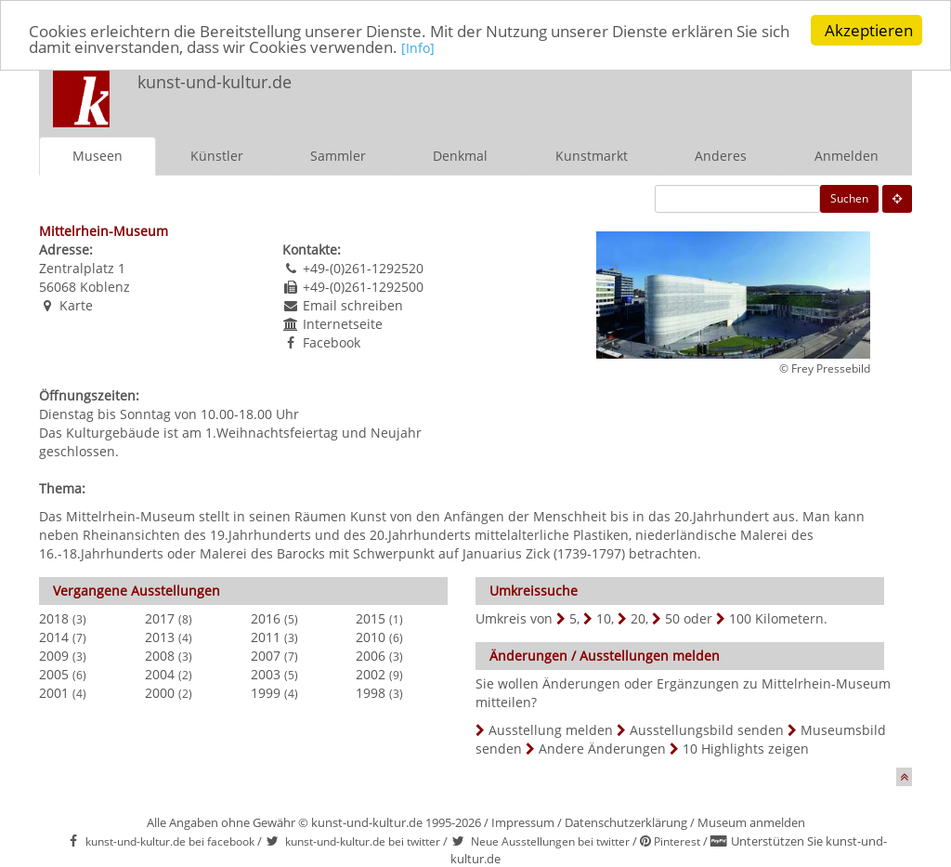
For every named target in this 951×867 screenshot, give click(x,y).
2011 (265, 637)
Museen (97, 155)
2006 (370, 655)
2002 (370, 674)
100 (740, 618)
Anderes (721, 155)
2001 (54, 693)
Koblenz (105, 287)
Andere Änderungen (602, 748)
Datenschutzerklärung (626, 822)
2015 (370, 618)
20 (638, 618)
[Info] (418, 48)
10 (603, 618)
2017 (160, 618)
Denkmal (460, 155)
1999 (265, 693)
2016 (265, 618)
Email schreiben (353, 305)
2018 (54, 618)
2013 (160, 637)
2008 (160, 655)
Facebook (331, 342)
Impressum (522, 822)
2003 (265, 674)
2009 (54, 655)
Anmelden (846, 155)
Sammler (338, 155)
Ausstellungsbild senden (707, 730)
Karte (76, 305)
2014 (54, 637)
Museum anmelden (751, 822)
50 (672, 618)
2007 (265, 655)
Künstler (216, 155)
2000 (160, 693)
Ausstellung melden (551, 730)
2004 (160, 674)
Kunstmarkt (591, 155)
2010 (370, 637)
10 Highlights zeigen (746, 748)
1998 (370, 693)
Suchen (849, 198)
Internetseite (343, 324)
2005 (54, 674)
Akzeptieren (869, 30)
